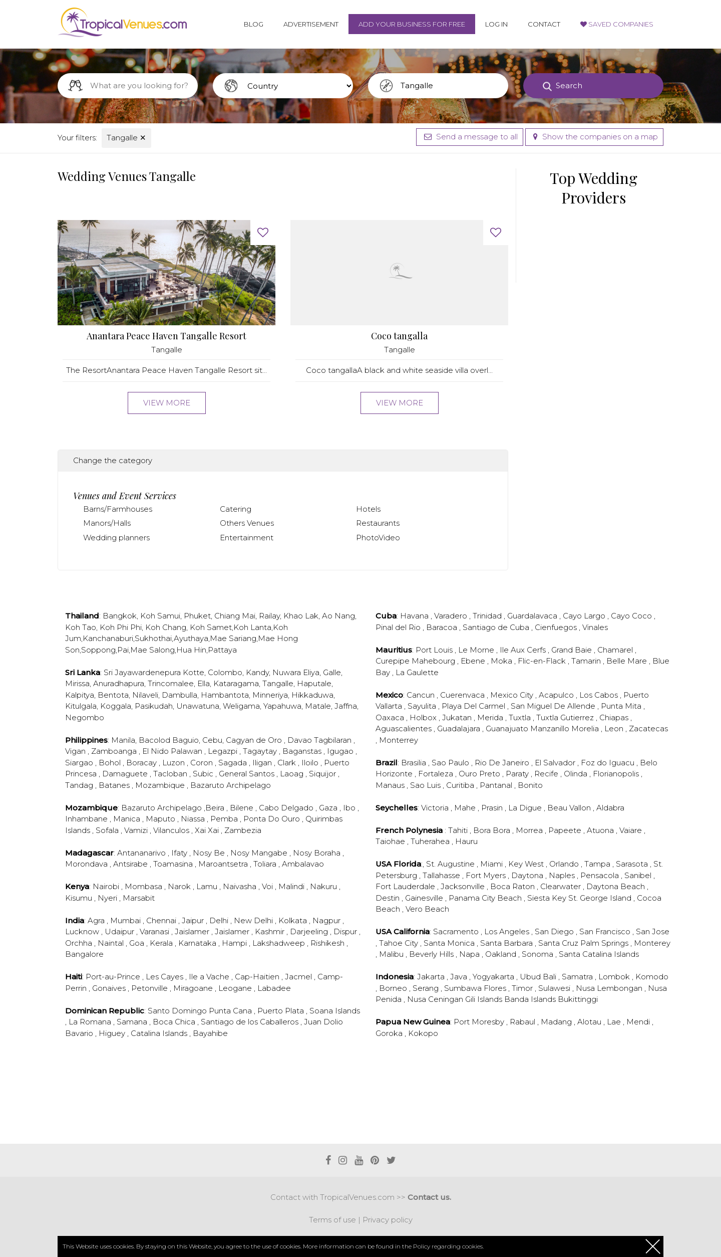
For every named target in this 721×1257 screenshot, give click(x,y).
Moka (502, 661)
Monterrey (398, 740)
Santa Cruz (559, 943)
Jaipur (194, 920)
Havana (415, 615)
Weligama (241, 706)
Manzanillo (550, 728)
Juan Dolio (323, 1021)
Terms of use (332, 1219)
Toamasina (174, 864)
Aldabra (610, 807)
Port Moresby (480, 1021)
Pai (123, 650)
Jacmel (299, 976)
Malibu (392, 954)
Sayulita (423, 706)
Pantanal (497, 785)
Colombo (225, 672)
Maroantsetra (224, 864)
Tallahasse (442, 875)
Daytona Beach (616, 886)
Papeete (565, 830)
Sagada (233, 762)
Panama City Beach (486, 898)
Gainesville (425, 898)
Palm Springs (605, 943)
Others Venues (247, 523)
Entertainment (246, 537)
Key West (527, 864)
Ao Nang (338, 615)
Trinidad (488, 615)
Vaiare (631, 830)
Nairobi (107, 886)
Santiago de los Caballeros (250, 1021)
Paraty (518, 773)
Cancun (422, 695)
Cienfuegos (557, 627)
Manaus (391, 785)
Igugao (341, 751)
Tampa (598, 864)
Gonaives (110, 988)
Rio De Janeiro (503, 762)
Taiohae (391, 841)
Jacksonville (464, 886)
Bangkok (120, 615)
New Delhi (254, 920)
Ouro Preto (480, 773)
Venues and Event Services (124, 496)
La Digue (526, 807)
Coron (202, 762)
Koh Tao (80, 627)
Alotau (590, 1021)
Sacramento (457, 931)
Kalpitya (79, 695)
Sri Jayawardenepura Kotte (154, 672)
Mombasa (144, 886)
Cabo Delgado (287, 807)
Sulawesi (555, 988)
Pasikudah (154, 706)
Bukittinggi (578, 999)
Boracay (142, 762)
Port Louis (435, 650)
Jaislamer (193, 931)
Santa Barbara (507, 943)
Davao (300, 740)
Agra (97, 920)
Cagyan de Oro (255, 740)
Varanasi (155, 931)
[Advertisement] (283, 1103)
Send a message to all (470, 136)
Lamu (207, 886)
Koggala (115, 706)
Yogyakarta (494, 976)
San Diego (555, 931)
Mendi (639, 1021)
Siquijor (323, 773)
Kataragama (236, 683)
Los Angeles (507, 931)
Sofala (108, 830)
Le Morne (477, 650)
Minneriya (270, 695)
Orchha (79, 943)
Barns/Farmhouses (117, 509)
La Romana (91, 1021)
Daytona (528, 875)
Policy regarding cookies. (448, 1246)
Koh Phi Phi (121, 627)
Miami (492, 864)
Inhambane (87, 818)
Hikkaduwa (312, 695)
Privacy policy (388, 1219)
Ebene (474, 661)
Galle (332, 672)
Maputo (161, 818)
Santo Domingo (178, 1010)
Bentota (113, 695)
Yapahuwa (282, 706)
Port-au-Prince (114, 976)
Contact (544, 24)
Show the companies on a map (594, 136)
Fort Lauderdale (406, 886)
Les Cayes (165, 976)
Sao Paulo (451, 762)
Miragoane (194, 988)
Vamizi (137, 830)
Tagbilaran (333, 740)
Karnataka (198, 943)
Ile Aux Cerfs (524, 650)
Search (569, 85)
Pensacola (600, 875)
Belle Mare (627, 661)
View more (166, 402)
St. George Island (600, 898)
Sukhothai (153, 638)
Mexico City (512, 695)
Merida (491, 717)
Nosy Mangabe (259, 853)
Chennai (162, 920)
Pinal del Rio (399, 627)
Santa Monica (450, 943)
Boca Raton (513, 886)
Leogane (236, 988)
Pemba (225, 818)
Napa (470, 954)
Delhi (219, 920)
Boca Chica (175, 1021)
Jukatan (458, 717)
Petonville (150, 988)
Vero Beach (427, 909)
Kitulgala (81, 706)
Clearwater (561, 886)
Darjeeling (310, 931)
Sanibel (638, 875)
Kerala (162, 943)
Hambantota (225, 695)
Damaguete (126, 773)
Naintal (112, 943)
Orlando (565, 864)
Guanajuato (508, 728)
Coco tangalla (399, 336)
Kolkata (293, 920)
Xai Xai (208, 830)
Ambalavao (303, 864)
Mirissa (77, 683)
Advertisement (310, 24)
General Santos (247, 773)
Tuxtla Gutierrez (566, 717)
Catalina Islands (160, 1033)
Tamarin (587, 661)
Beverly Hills (432, 954)
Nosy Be (210, 853)
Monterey (652, 943)
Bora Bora (492, 830)
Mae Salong (152, 650)
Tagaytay (261, 751)
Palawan (187, 751)
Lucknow (83, 931)
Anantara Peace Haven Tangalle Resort (166, 336)
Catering (235, 509)
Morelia (586, 728)
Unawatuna (197, 706)
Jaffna (345, 706)
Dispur (346, 931)
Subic (204, 773)
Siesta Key (547, 898)
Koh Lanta (252, 627)
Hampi (235, 943)
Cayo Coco (632, 615)
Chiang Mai (234, 615)
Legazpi (223, 751)
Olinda (576, 773)
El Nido (156, 751)
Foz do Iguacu (608, 762)
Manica (127, 818)
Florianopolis (617, 773)
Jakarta (432, 976)
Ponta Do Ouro (272, 818)
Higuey (113, 1033)
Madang (557, 1021)
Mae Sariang (233, 638)
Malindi (292, 886)
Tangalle (126, 137)
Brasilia (414, 762)
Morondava (87, 864)
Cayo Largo (585, 615)
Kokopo (423, 1033)
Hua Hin (191, 650)
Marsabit (139, 898)
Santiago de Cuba (497, 627)
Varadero (451, 615)
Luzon (174, 762)
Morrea (530, 830)
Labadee (274, 988)
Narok (180, 886)
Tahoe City (399, 943)
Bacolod (154, 740)
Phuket (197, 615)
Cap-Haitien (258, 976)
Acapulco (557, 695)
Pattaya (222, 650)
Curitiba (461, 785)
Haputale (314, 683)
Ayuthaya (191, 638)
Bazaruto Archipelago (230, 785)
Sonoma (538, 954)
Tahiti (459, 830)
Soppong (98, 650)
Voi (268, 886)
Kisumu (79, 898)
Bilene (242, 807)
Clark (287, 762)
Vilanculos (172, 830)
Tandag (80, 785)
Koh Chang (165, 627)
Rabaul (523, 1021)
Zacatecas (648, 728)
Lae (615, 1021)
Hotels (368, 509)
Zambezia (242, 830)
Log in (496, 24)
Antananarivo (142, 853)
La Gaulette (417, 672)
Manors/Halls (107, 523)
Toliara (265, 864)
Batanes (115, 785)
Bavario (80, 1033)
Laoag (292, 773)
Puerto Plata (281, 1010)
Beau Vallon (570, 807)
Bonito (530, 785)
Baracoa (442, 627)
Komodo (651, 976)
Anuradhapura (118, 683)
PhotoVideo (378, 537)
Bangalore (84, 954)
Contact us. (429, 1197)
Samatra (578, 976)
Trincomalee (171, 683)
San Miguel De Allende (554, 706)
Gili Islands (484, 999)
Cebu (212, 740)
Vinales (595, 627)
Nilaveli (145, 695)
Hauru (466, 841)
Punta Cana (231, 1010)
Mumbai (126, 920)
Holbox (424, 717)
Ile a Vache (210, 976)
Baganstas (302, 751)
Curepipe (394, 661)
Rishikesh (328, 943)
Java (459, 976)
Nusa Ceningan (436, 999)
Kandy (257, 672)
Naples (563, 875)
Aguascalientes (405, 728)
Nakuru (324, 886)
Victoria (436, 807)
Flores (496, 988)
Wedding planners (116, 537)
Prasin (493, 807)
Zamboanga (115, 751)
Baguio (185, 740)
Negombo (84, 717)
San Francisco (605, 931)
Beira (215, 807)
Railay (269, 615)
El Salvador (556, 762)
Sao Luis (426, 785)
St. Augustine (451, 864)
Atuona (601, 830)
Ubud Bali (539, 976)
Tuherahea (431, 841)
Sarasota (633, 864)
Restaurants (378, 523)
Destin (389, 898)
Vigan (76, 751)
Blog (253, 24)
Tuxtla (521, 717)
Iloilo (310, 762)
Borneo (394, 988)
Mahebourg (434, 661)
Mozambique (161, 785)
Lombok (615, 976)
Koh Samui (160, 615)
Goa (137, 943)
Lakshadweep (279, 943)
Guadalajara (459, 728)
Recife (547, 773)
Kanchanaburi (108, 638)
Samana (133, 1021)
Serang (427, 988)
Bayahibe (210, 1033)
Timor (523, 988)
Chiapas (614, 717)
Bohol (111, 762)
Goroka (390, 1033)
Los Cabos (599, 695)
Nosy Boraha (317, 853)
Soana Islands (334, 1010)
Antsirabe (131, 864)
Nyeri (108, 898)
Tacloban (171, 773)
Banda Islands (531, 999)
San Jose (652, 931)
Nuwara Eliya (295, 672)
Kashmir (270, 931)
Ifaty (180, 853)
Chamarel (616, 650)
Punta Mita (622, 706)
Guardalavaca (533, 615)
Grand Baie (572, 650)
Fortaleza (436, 773)
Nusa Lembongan (610, 988)
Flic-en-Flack (543, 661)
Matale (318, 706)
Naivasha (240, 886)
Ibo (350, 807)
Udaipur (120, 931)
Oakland (501, 954)
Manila (123, 740)
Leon (614, 728)
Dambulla (179, 695)
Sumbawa (464, 988)
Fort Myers (487, 875)
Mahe (466, 807)
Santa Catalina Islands (599, 954)
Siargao (80, 762)
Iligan (263, 762)
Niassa (194, 818)
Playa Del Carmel (474, 706)
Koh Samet (211, 627)
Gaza (329, 807)
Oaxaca (391, 717)
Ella (203, 683)
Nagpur (327, 920)
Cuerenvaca (463, 695)
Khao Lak (300, 615)
